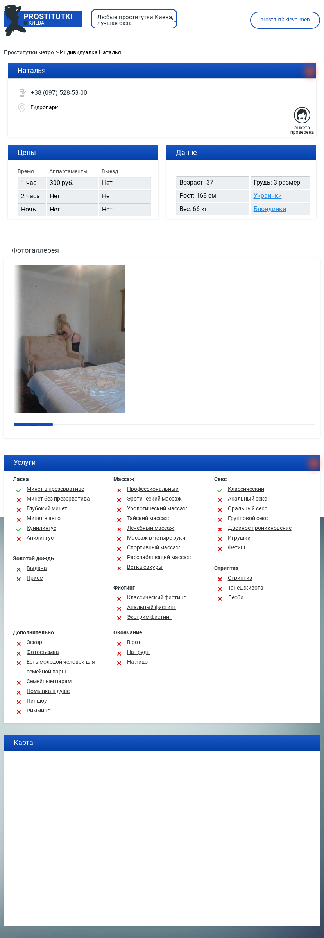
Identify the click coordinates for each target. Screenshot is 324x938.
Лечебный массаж (150, 528)
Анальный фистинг (151, 607)
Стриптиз (240, 578)
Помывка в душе (48, 691)
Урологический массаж (157, 508)
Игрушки (239, 538)
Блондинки (270, 209)
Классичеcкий (246, 489)
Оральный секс (247, 508)
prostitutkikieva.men (285, 19)
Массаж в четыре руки (156, 538)
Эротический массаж (154, 499)
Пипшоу (37, 701)
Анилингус (40, 538)
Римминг (38, 710)
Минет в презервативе (55, 489)
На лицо (137, 662)
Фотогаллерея (35, 250)
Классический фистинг (156, 597)
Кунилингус (41, 528)
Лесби (235, 597)
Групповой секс (248, 518)
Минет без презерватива (58, 499)
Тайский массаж (148, 518)
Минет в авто (44, 518)
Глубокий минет (47, 508)
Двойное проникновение (260, 528)
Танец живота (245, 587)
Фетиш (236, 547)
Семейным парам (49, 681)
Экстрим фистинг (149, 617)
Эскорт (36, 642)
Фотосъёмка (43, 652)
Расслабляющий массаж (159, 557)
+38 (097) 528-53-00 (59, 92)
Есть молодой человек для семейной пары (61, 667)
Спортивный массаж (153, 547)
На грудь (138, 652)
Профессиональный (153, 489)
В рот (134, 642)
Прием (35, 578)
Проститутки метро (29, 52)
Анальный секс (247, 499)
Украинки (268, 195)
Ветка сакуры (145, 567)
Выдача (37, 568)
